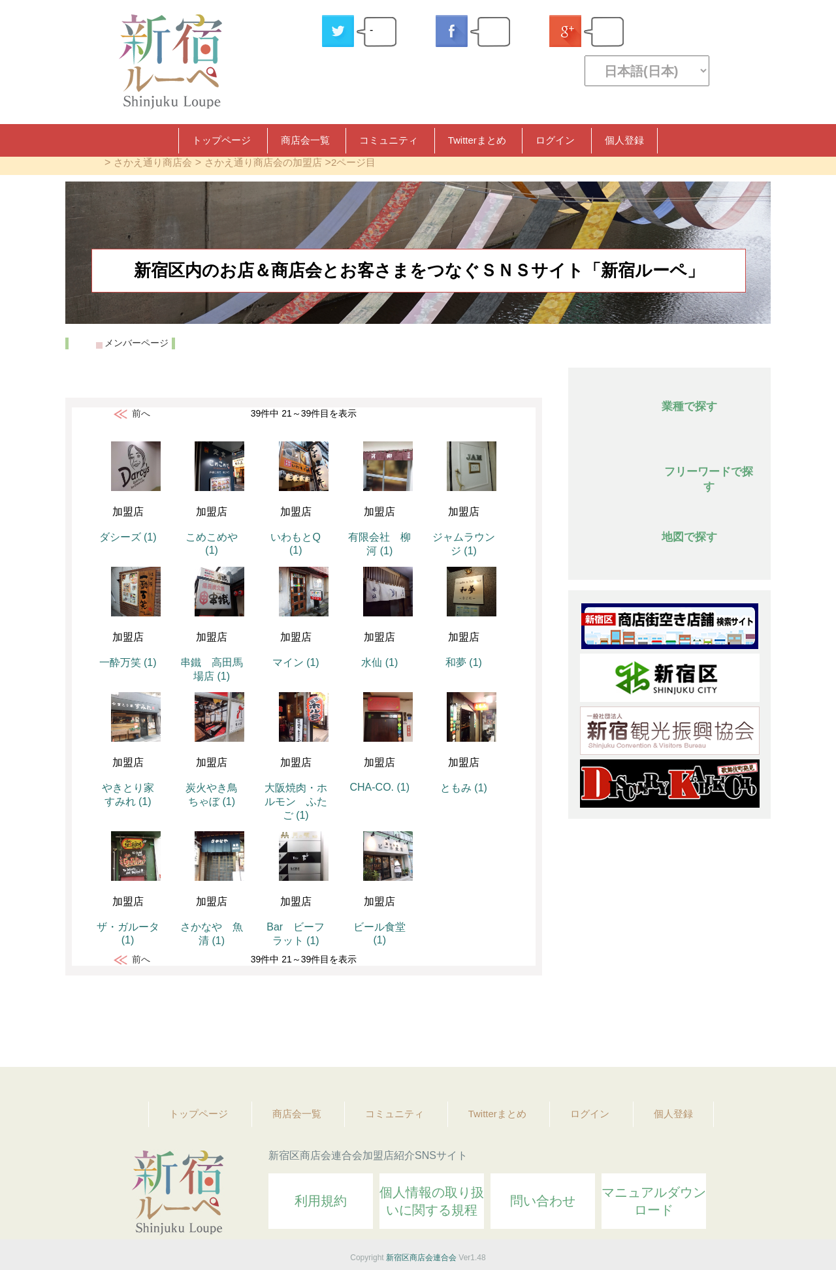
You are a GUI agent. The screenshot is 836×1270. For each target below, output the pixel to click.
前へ (141, 413)
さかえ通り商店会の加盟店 (263, 162)
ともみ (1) (463, 787)
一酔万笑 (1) (128, 662)
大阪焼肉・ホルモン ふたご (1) (296, 801)
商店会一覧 (305, 140)
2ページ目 (353, 162)
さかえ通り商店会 (153, 162)
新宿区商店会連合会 (421, 1257)
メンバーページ (136, 343)
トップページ (221, 140)
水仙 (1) (379, 662)
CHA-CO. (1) (380, 787)
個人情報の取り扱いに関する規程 (431, 1201)
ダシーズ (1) (128, 537)
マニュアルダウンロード (654, 1201)
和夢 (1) (463, 662)
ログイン (555, 140)
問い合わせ (542, 1201)
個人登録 (624, 140)
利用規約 (321, 1201)
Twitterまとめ (477, 140)
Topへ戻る (752, 1021)
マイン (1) (295, 662)
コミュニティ (388, 140)
